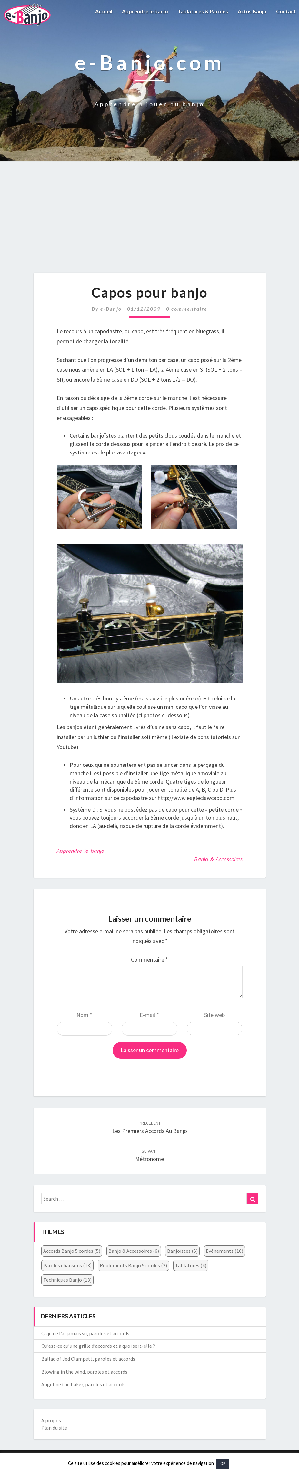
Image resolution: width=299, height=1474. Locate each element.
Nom (84, 1015)
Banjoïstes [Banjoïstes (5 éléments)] (182, 1251)
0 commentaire (186, 309)
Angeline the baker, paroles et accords (83, 1384)
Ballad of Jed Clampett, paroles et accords (88, 1358)
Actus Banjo (252, 11)
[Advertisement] (149, 223)
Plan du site (54, 1427)
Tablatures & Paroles (203, 11)
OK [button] (222, 1463)
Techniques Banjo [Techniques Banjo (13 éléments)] (67, 1280)
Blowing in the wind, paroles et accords (84, 1371)
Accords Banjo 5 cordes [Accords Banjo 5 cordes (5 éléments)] (71, 1251)
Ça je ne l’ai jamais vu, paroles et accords (85, 1333)
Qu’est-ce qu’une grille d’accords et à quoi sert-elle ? (98, 1346)
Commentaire (149, 959)
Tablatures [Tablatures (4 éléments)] (190, 1265)
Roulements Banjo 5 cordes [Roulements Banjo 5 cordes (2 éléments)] (133, 1265)
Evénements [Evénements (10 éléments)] (224, 1251)
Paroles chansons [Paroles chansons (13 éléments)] (67, 1265)
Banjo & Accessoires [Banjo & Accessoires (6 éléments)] (133, 1251)
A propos (51, 1420)
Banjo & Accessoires (218, 859)
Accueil (103, 11)
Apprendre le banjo (145, 11)
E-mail (149, 1015)
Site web (214, 1015)
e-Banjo (111, 309)
